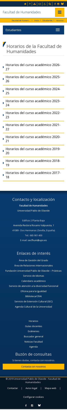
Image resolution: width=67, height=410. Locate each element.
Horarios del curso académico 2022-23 (33, 115)
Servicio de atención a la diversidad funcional (33, 286)
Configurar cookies (33, 397)
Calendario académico (33, 281)
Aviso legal (31, 388)
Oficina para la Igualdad (33, 291)
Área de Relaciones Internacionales (33, 265)
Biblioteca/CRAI (33, 296)
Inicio (36, 20)
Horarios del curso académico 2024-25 (33, 91)
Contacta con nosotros (33, 366)
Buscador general (33, 336)
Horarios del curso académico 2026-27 (33, 67)
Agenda (33, 346)
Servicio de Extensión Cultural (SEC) (33, 301)
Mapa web (50, 388)
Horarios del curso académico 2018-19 (33, 163)
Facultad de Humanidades (22, 12)
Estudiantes (47, 20)
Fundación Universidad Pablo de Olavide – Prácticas (33, 270)
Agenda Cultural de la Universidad (33, 306)
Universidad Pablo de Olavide (33, 210)
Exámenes (33, 331)
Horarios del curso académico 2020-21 (33, 139)
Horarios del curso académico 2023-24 (33, 103)
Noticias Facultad (33, 341)
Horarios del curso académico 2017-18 (33, 175)
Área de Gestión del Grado (33, 260)
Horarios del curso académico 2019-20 (33, 151)
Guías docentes (33, 326)
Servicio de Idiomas (33, 275)
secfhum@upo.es (37, 240)
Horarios (59, 20)
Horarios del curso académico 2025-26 (33, 79)
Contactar (12, 388)
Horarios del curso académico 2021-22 (33, 127)
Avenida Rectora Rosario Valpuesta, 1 (33, 225)
